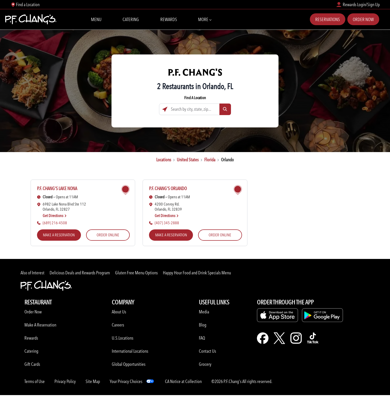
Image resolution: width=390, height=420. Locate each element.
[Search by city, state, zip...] (195, 109)
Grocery (205, 364)
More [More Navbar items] (204, 19)
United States (188, 159)
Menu (96, 19)
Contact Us (207, 351)
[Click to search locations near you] (165, 109)
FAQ (202, 338)
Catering (131, 19)
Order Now (363, 19)
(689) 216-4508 (55, 222)
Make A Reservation (40, 325)
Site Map (93, 381)
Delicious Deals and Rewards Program (80, 272)
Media (204, 311)
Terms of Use (34, 381)
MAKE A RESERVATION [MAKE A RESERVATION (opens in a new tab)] (59, 234)
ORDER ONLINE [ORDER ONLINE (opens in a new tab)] (108, 234)
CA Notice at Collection (183, 381)
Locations (163, 159)
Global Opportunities (128, 364)
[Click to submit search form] (225, 109)
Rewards (168, 19)
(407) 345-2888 (167, 222)
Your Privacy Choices (126, 381)
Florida (209, 159)
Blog (202, 325)
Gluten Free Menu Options (136, 272)
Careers (118, 325)
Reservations (327, 19)
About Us (119, 311)
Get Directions (55, 215)
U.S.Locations (122, 338)
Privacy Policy (65, 381)
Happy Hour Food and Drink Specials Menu (197, 272)
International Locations (130, 351)
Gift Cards (32, 364)
